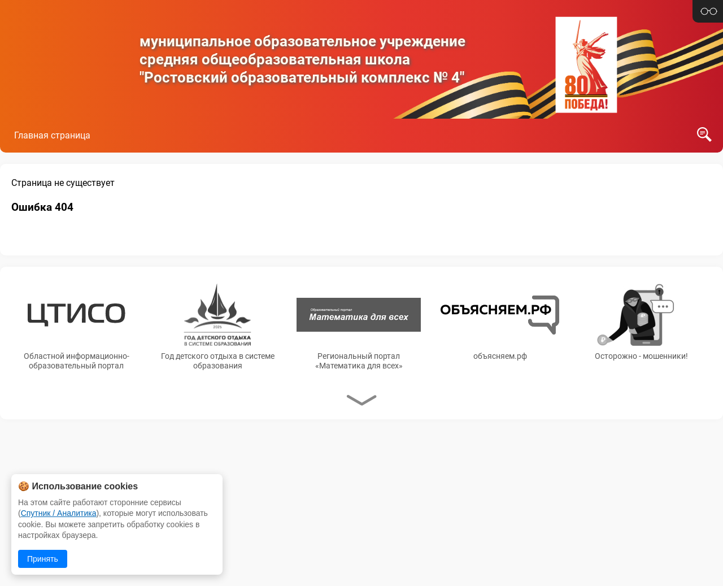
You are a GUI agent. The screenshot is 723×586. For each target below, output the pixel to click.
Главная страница (52, 135)
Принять (42, 558)
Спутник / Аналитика (59, 513)
